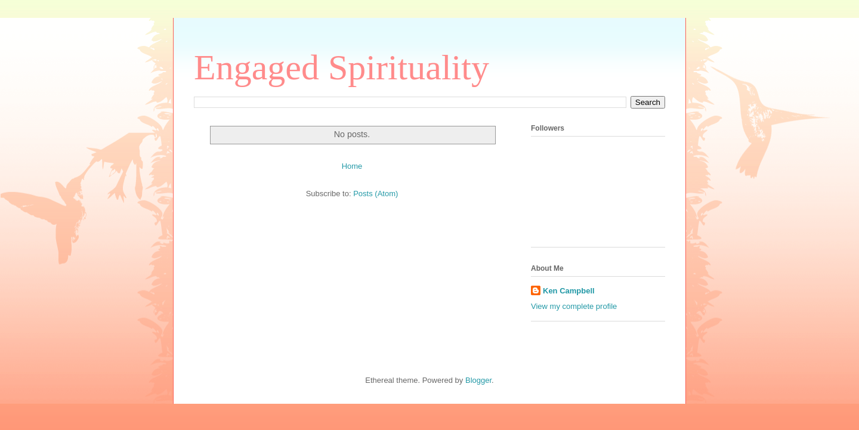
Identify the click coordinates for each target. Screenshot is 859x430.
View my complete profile (574, 306)
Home (352, 166)
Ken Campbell (569, 290)
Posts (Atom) (375, 193)
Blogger (478, 380)
